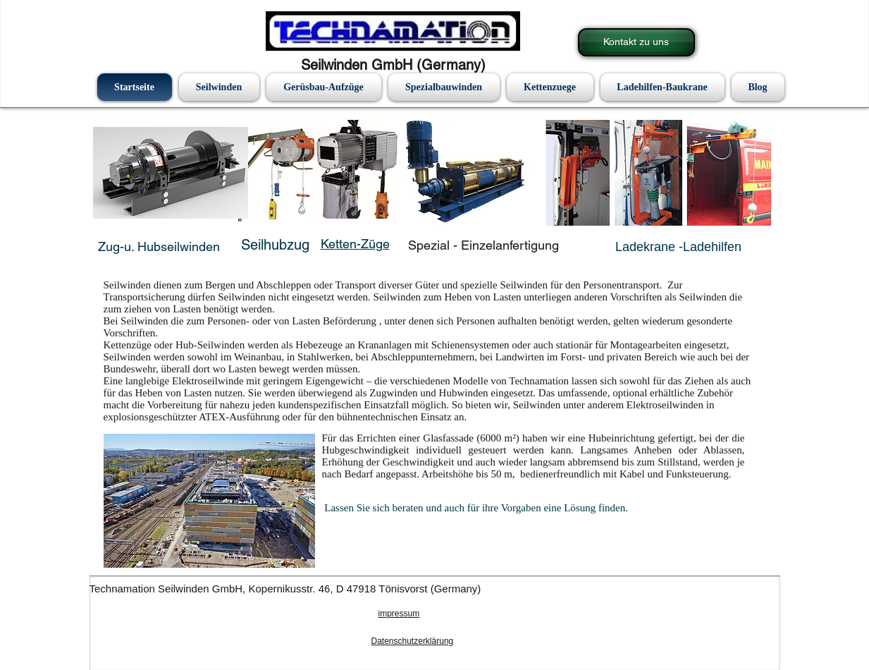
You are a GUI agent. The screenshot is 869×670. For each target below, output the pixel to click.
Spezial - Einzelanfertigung (483, 245)
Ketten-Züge (355, 243)
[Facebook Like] (130, 616)
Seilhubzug (275, 244)
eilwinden (193, 246)
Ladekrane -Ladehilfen (678, 247)
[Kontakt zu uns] (636, 42)
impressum (399, 614)
